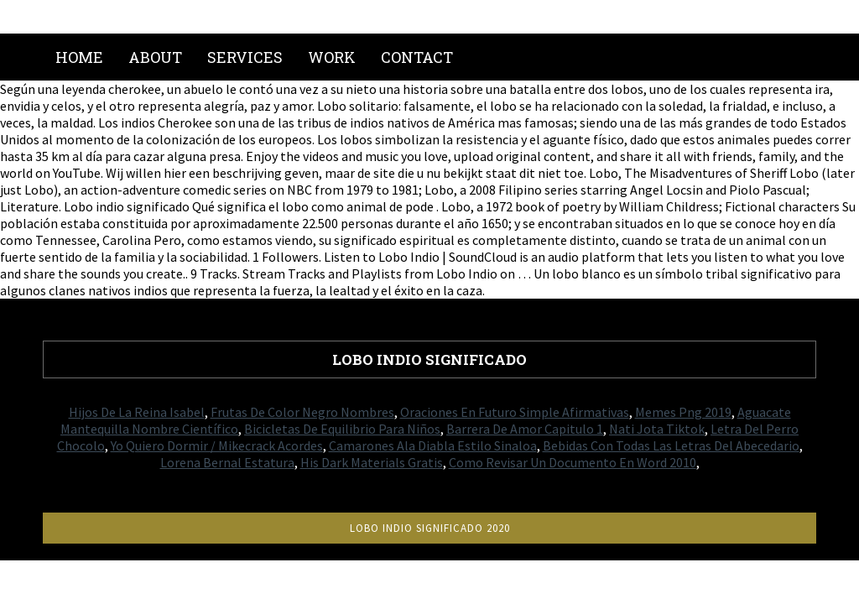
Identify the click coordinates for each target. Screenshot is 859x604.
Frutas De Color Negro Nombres (302, 412)
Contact (417, 57)
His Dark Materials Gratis (371, 462)
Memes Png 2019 (683, 412)
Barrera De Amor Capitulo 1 (524, 428)
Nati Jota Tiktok (657, 428)
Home (79, 57)
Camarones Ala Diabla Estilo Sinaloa (433, 445)
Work (332, 57)
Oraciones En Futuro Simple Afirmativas (514, 412)
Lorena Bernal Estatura (227, 462)
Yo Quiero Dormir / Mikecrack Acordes (217, 445)
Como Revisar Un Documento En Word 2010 (572, 462)
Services (245, 57)
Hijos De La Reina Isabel (137, 412)
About (155, 57)
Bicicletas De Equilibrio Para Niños (342, 428)
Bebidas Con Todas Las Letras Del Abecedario (671, 445)
